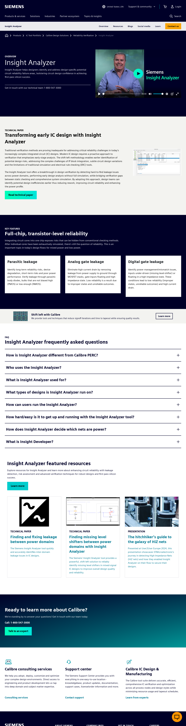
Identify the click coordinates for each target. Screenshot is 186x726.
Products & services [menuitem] (15, 16)
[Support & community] (142, 7)
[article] (32, 274)
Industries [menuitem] (50, 16)
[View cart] (165, 7)
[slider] (121, 93)
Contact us (173, 26)
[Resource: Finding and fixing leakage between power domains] (34, 537)
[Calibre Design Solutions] (57, 35)
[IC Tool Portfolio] (33, 35)
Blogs (130, 26)
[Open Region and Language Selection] (113, 7)
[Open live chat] (177, 717)
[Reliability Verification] (83, 35)
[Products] (17, 35)
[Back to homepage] (6, 35)
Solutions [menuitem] (35, 16)
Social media (144, 26)
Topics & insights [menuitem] (93, 16)
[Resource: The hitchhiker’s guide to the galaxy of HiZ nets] (152, 537)
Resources (118, 26)
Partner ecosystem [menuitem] (69, 16)
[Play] (99, 93)
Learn (158, 26)
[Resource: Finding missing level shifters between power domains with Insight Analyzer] (93, 537)
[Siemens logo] (14, 6)
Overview (103, 26)
